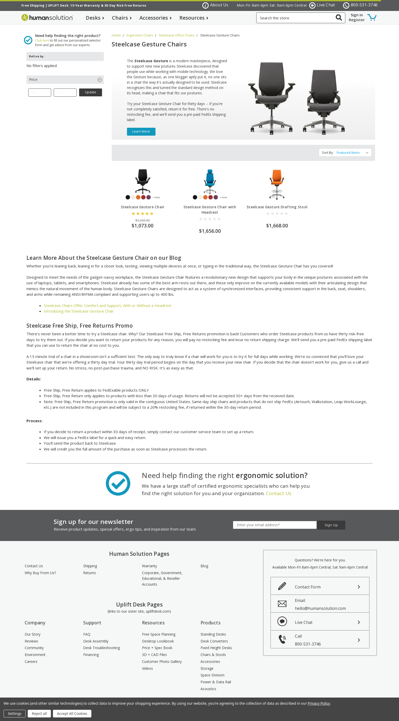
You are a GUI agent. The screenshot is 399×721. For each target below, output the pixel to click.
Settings (14, 713)
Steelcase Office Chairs (177, 31)
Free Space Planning (158, 630)
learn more (141, 127)
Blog (204, 562)
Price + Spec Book (157, 643)
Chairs (122, 17)
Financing (91, 650)
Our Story (32, 630)
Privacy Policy (319, 703)
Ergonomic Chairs (139, 31)
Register (357, 19)
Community (34, 643)
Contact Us (278, 489)
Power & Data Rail (216, 677)
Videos (147, 664)
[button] (65, 75)
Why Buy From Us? (40, 568)
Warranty (149, 562)
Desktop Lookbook (158, 637)
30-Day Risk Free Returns (125, 5)
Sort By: (328, 148)
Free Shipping (32, 5)
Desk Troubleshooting (101, 643)
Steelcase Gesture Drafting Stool (277, 203)
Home (116, 31)
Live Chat (322, 5)
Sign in (357, 14)
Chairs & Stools (213, 650)
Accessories (155, 17)
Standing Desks (213, 630)
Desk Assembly (95, 637)
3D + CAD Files (154, 650)
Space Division (212, 671)
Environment (35, 650)
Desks (95, 17)
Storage (207, 664)
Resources (193, 17)
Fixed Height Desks (216, 643)
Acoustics (208, 684)
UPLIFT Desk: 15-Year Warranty (74, 5)
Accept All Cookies (72, 713)
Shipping (90, 562)
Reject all (39, 713)
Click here (42, 36)
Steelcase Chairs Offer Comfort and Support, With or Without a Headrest (108, 301)
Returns (89, 568)
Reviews (31, 637)
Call (332, 636)
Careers (31, 657)
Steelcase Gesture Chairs (220, 31)
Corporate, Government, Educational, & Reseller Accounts (162, 574)
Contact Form (308, 583)
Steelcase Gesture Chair (143, 203)
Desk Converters (214, 637)
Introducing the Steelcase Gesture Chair (79, 307)
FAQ (86, 630)
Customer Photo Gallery (162, 657)
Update (90, 88)
